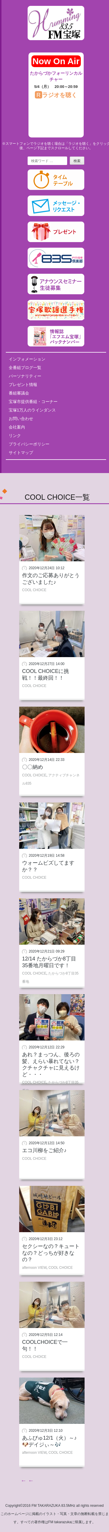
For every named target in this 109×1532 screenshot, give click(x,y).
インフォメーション (27, 359)
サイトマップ (21, 452)
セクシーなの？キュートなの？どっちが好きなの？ (51, 1252)
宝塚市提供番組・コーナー (33, 401)
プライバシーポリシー (29, 444)
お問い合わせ (21, 418)
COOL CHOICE (34, 590)
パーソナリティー (25, 376)
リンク (15, 435)
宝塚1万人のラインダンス (32, 410)
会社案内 (17, 427)
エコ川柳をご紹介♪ (44, 1150)
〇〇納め (32, 767)
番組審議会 (19, 393)
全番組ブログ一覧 (25, 367)
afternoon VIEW (34, 1268)
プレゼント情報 (23, 384)
